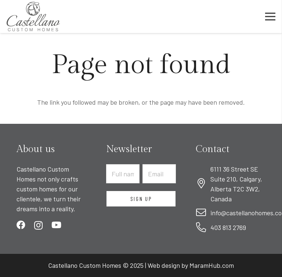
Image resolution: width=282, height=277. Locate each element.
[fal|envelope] (203, 213)
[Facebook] (21, 224)
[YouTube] (56, 224)
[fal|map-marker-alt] (203, 184)
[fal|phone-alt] (203, 227)
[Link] (33, 16)
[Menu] (270, 16)
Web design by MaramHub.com (191, 265)
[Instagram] (38, 225)
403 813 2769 (228, 227)
